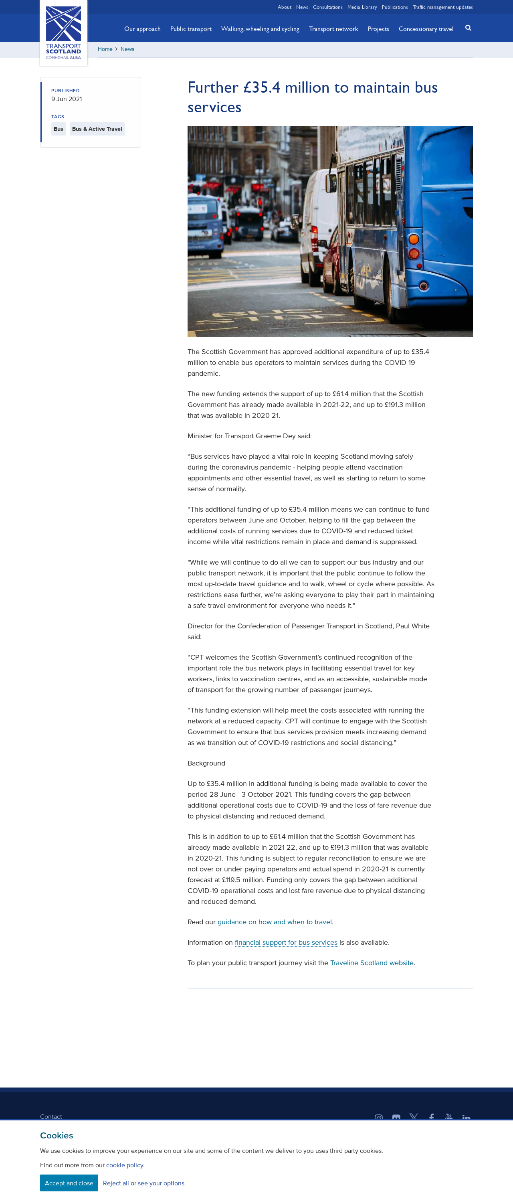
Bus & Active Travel (97, 130)
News (302, 7)
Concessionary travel (426, 28)
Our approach (142, 28)
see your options (161, 1183)
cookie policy (124, 1165)
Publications (395, 7)
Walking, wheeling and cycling (260, 28)
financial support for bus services (286, 944)
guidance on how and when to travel (275, 923)
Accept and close (69, 1183)
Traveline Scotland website (372, 964)
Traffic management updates (443, 7)
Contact (51, 1117)
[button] (466, 27)
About (284, 7)
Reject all (116, 1183)
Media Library (362, 7)
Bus (58, 130)
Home (105, 50)
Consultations (328, 7)
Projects (378, 28)
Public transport (191, 28)
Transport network (333, 28)
